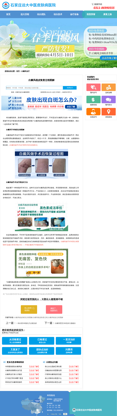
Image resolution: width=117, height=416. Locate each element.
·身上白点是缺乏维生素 (53, 366)
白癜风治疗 (25, 71)
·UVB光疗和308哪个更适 (14, 378)
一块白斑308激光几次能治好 (26, 323)
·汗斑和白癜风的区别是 (53, 374)
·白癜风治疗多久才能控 (13, 374)
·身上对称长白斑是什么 (53, 378)
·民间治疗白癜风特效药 (13, 382)
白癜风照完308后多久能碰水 (65, 323)
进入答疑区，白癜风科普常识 (62, 92)
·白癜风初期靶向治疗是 (13, 370)
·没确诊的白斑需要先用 (53, 370)
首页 (18, 71)
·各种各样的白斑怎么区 (53, 382)
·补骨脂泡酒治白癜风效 (13, 366)
